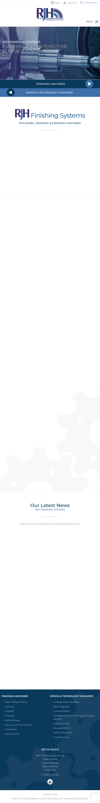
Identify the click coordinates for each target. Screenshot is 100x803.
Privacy (54, 794)
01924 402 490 (88, 2)
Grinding (9, 711)
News (55, 2)
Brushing (9, 716)
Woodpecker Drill (62, 728)
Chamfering (11, 729)
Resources (70, 2)
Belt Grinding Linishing (16, 702)
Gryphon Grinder (62, 723)
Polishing (9, 706)
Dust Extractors (12, 734)
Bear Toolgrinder (62, 706)
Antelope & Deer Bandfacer (67, 702)
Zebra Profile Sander (63, 732)
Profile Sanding (12, 720)
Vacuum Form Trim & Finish (18, 725)
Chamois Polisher (62, 711)
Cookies (45, 794)
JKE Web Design (80, 798)
